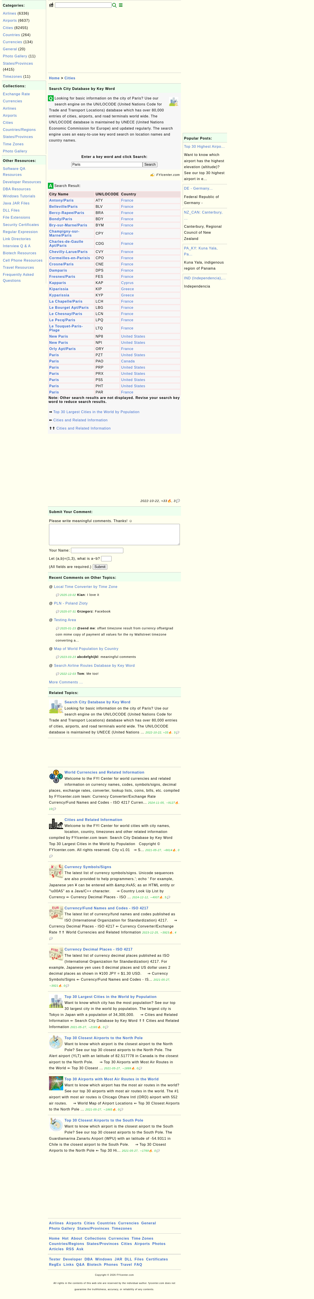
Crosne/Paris (61, 264)
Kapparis (57, 283)
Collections (95, 1243)
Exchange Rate (16, 94)
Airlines (9, 13)
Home (54, 78)
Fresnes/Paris (62, 276)
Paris (54, 355)
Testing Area (65, 624)
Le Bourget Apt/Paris (69, 307)
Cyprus (127, 283)
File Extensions (16, 217)
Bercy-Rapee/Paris (66, 213)
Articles (56, 1253)
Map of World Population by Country (86, 653)
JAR (118, 1264)
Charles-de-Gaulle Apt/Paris (66, 243)
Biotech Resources (19, 253)
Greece (127, 289)
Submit (100, 571)
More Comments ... (66, 686)
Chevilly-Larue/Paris (68, 252)
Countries (11, 35)
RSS (70, 1253)
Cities (8, 28)
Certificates (157, 1264)
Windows (103, 1264)
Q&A (80, 1269)
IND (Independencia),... (205, 278)
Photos (159, 1248)
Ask (80, 1253)
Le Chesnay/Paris (65, 314)
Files (139, 1264)
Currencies (12, 42)
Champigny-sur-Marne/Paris (64, 233)
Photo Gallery (15, 56)
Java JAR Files (16, 203)
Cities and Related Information (80, 420)
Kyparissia (59, 295)
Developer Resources (22, 182)
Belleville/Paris (63, 206)
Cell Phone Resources (23, 260)
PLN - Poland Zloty (71, 608)
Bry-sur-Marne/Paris (68, 225)
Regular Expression (20, 232)
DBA (88, 1264)
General (10, 49)
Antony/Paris (61, 200)
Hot (65, 1243)
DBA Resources (17, 189)
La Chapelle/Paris (65, 301)
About (76, 1243)
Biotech (94, 1269)
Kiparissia (58, 289)
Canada (128, 361)
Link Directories (17, 239)
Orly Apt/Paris (62, 349)
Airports (10, 20)
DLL (128, 1264)
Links (68, 1269)
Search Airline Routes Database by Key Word (94, 670)
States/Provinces (18, 63)
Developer (72, 1264)
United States (133, 336)
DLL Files (11, 210)
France (127, 200)
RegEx (55, 1269)
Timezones (12, 76)
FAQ (138, 1269)
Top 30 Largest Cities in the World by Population (96, 412)
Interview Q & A (17, 246)
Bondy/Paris (60, 219)
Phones (111, 1269)
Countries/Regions (19, 130)
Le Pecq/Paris (62, 320)
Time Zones (13, 144)
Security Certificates (21, 225)
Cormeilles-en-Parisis (69, 258)
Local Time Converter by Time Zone (86, 591)
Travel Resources (18, 267)
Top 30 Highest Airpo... (204, 146)
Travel (126, 1269)
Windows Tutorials (19, 196)
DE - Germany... (198, 188)
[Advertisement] (24, 351)
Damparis (58, 270)
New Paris (58, 336)
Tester (55, 1264)
